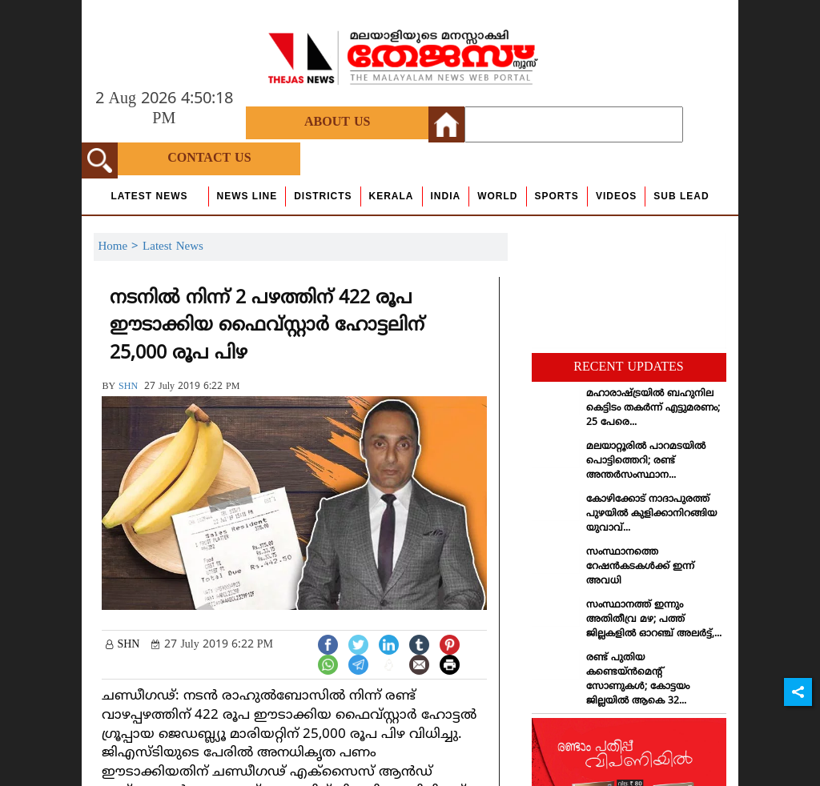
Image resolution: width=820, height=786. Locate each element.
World (497, 196)
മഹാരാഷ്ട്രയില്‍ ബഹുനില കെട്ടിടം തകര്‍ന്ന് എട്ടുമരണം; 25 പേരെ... (653, 408)
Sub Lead (681, 196)
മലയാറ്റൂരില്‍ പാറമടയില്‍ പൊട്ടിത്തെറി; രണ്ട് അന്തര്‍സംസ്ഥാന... (645, 461)
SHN (128, 387)
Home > (120, 247)
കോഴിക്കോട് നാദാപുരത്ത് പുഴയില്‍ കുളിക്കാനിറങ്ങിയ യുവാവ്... (651, 514)
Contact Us (209, 158)
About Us (337, 122)
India (446, 196)
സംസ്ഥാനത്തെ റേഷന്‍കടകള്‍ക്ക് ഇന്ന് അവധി (640, 567)
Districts (323, 196)
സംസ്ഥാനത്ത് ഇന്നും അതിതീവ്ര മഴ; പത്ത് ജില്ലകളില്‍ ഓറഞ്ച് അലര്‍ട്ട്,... (654, 620)
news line (247, 196)
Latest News (149, 196)
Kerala (391, 196)
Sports (557, 196)
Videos (616, 196)
